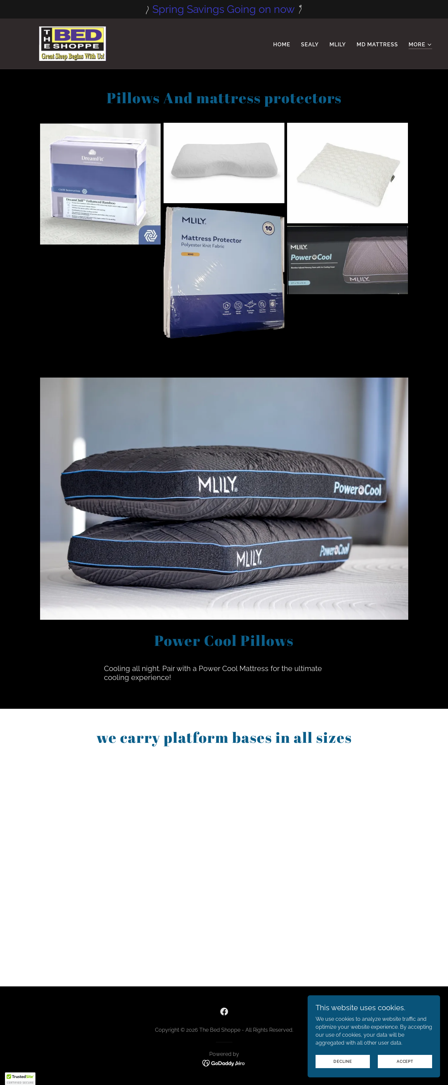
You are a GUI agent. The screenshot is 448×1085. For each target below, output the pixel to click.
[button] (420, 45)
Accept (405, 1061)
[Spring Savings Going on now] (224, 9)
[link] (74, 43)
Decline (342, 1061)
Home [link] (281, 44)
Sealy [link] (310, 44)
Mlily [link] (337, 44)
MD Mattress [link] (377, 44)
